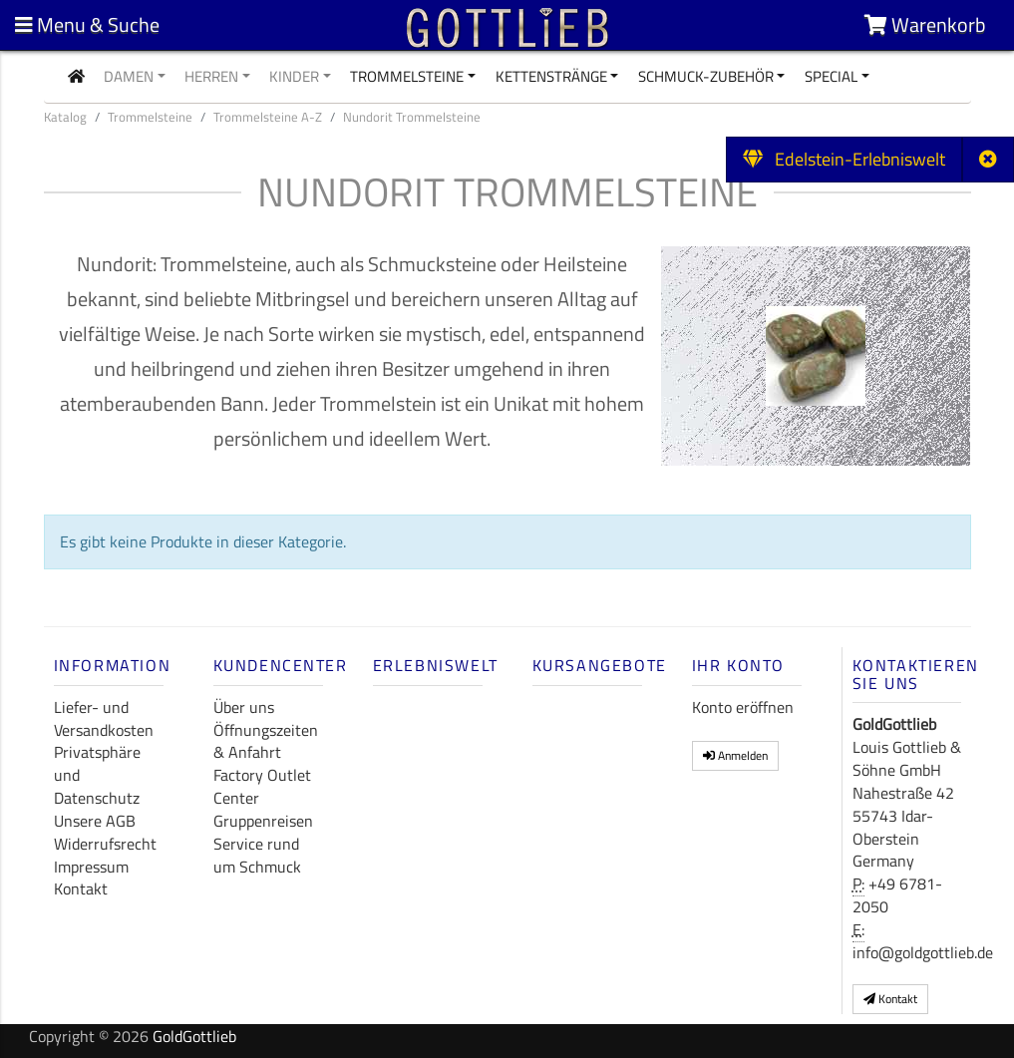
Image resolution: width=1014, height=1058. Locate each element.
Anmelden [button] (735, 755)
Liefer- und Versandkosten (104, 718)
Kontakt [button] (890, 998)
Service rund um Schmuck (257, 855)
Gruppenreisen (263, 821)
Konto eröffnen (743, 707)
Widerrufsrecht (105, 844)
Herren (211, 76)
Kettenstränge (551, 76)
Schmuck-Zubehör (706, 76)
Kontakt (81, 888)
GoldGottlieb (194, 1036)
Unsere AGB (95, 821)
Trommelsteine (407, 76)
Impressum (91, 867)
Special (831, 76)
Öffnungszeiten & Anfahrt (265, 741)
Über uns (243, 707)
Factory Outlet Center (262, 786)
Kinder (294, 76)
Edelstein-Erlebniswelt (844, 159)
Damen (129, 76)
